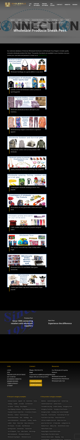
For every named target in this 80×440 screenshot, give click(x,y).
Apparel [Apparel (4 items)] (20, 401)
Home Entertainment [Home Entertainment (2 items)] (13, 420)
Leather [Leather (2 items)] (10, 423)
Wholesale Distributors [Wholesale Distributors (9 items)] (24, 434)
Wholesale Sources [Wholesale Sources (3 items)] (26, 437)
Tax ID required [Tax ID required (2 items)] (12, 431)
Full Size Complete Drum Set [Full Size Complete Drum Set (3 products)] (48, 420)
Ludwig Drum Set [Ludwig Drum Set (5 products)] (66, 423)
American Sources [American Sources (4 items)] (12, 401)
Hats (61, 20)
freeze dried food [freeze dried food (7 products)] (60, 417)
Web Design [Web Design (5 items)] (32, 431)
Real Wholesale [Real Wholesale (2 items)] (26, 426)
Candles (19, 20)
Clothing (27, 20)
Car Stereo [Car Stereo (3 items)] (10, 406)
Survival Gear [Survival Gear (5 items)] (20, 428)
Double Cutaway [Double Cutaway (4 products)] (57, 406)
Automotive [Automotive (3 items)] (29, 401)
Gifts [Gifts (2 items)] (21, 417)
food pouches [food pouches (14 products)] (52, 415)
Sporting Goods (29, 22)
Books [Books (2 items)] (35, 401)
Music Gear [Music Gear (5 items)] (20, 423)
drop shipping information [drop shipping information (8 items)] (29, 409)
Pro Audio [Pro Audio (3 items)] (18, 426)
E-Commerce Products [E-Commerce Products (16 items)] (30, 412)
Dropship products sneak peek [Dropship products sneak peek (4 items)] (15, 412)
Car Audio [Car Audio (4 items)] (21, 403)
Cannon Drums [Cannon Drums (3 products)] (57, 403)
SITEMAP (10, 386)
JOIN (8, 372)
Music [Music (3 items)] (14, 423)
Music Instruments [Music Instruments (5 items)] (29, 423)
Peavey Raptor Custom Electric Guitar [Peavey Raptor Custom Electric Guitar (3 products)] (50, 431)
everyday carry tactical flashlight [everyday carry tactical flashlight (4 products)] (59, 412)
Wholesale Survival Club (59, 376)
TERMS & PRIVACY (12, 383)
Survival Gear (40, 22)
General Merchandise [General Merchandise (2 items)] (13, 417)
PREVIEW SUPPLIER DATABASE (16, 374)
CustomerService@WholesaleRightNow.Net (42, 374)
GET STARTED (11, 377)
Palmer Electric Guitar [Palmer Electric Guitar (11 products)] (46, 428)
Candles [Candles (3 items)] (16, 403)
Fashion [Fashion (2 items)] (17, 415)
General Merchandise (38, 20)
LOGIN (9, 370)
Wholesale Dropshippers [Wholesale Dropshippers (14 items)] (14, 437)
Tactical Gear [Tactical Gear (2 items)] (28, 428)
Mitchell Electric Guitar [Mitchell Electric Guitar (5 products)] (63, 426)
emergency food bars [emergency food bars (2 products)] (47, 409)
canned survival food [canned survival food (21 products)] (46, 403)
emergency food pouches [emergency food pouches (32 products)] (60, 409)
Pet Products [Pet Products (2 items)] (11, 426)
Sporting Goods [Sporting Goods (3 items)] (12, 428)
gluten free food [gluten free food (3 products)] (61, 420)
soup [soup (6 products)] (62, 437)
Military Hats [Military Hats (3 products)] (53, 426)
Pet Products (18, 22)
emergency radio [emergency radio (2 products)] (45, 412)
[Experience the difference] (60, 322)
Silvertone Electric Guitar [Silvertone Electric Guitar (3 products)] (47, 437)
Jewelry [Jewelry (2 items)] (34, 420)
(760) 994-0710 (38, 370)
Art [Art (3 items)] (24, 401)
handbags (54, 20)
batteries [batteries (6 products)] (43, 401)
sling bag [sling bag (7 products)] (57, 437)
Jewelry (68, 20)
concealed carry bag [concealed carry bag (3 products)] (46, 406)
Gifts (47, 20)
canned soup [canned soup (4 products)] (64, 401)
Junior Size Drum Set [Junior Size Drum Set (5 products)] (46, 423)
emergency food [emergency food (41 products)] (67, 406)
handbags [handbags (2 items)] (26, 417)
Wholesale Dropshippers (40, 25)
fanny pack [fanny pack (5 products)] (44, 415)
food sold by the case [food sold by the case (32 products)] (63, 415)
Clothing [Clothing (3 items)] (16, 406)
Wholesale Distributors (58, 22)
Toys (47, 22)
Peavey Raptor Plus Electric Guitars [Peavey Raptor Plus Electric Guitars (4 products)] (50, 434)
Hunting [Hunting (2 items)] (29, 420)
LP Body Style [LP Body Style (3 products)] (56, 423)
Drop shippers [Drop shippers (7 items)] (23, 406)
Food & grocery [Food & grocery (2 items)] (24, 415)
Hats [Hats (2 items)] (31, 417)
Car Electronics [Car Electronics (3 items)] (29, 403)
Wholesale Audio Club (58, 381)
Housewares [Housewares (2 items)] (23, 420)
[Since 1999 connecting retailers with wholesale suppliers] (20, 322)
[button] (35, 381)
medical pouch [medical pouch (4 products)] (45, 426)
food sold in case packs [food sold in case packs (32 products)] (47, 417)
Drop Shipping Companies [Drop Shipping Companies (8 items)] (14, 409)
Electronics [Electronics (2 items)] (10, 415)
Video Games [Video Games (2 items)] (24, 431)
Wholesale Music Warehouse (60, 379)
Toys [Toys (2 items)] (18, 431)
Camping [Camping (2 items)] (10, 403)
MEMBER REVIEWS (12, 381)
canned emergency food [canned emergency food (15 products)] (53, 401)
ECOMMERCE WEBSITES (14, 379)
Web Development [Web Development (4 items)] (12, 434)
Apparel (12, 20)
